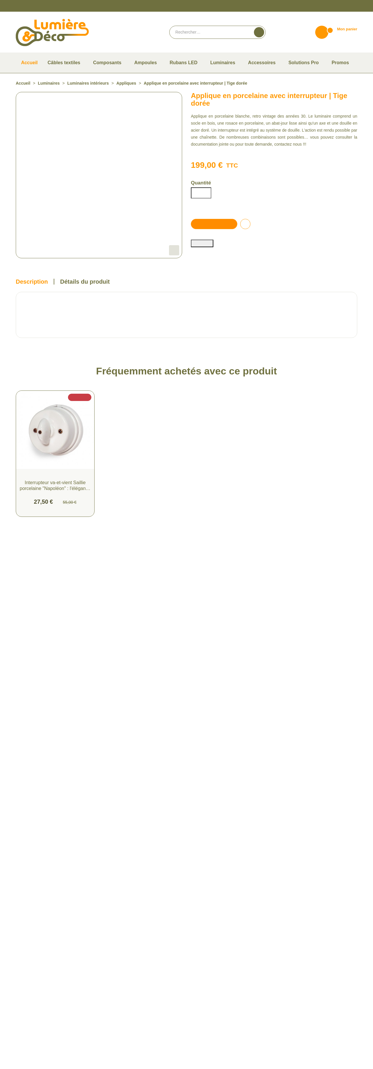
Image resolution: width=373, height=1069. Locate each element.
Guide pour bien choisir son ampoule (221, 956)
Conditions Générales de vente (216, 1009)
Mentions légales (205, 1017)
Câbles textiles (115, 939)
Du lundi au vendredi (295, 939)
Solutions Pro (114, 998)
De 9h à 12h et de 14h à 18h (301, 947)
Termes (214, 1065)
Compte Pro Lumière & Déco (214, 964)
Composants (113, 956)
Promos (109, 990)
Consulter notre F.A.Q (208, 973)
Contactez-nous (291, 956)
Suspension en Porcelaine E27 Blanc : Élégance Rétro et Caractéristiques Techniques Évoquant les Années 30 (142, 547)
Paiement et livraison (208, 947)
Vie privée (200, 1065)
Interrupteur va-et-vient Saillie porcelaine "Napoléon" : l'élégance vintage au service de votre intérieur (55, 547)
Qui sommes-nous (205, 939)
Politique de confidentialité (213, 1026)
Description (31, 343)
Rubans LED (113, 981)
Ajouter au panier (215, 247)
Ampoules (111, 947)
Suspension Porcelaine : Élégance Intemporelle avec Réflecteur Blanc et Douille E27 (230, 547)
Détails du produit (85, 343)
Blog (194, 981)
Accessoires (112, 964)
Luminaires (112, 973)
